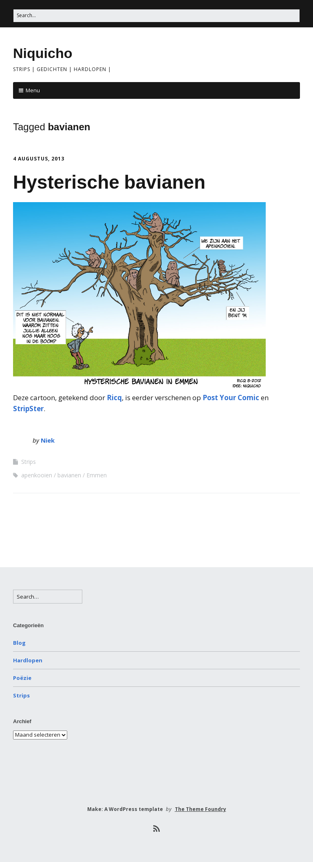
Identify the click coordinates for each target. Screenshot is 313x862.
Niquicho (42, 53)
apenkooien (36, 475)
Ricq (114, 397)
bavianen (69, 475)
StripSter (28, 408)
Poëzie (22, 678)
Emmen (96, 475)
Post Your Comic (231, 397)
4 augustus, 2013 (38, 158)
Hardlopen (27, 660)
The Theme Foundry (200, 809)
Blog (19, 642)
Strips (28, 462)
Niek (48, 440)
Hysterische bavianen (109, 182)
